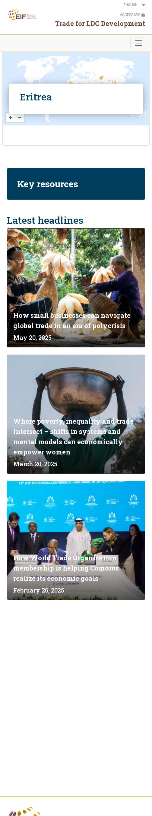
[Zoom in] (10, 117)
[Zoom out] (19, 117)
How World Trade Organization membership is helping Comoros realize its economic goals (66, 568)
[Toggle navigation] (138, 43)
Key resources (47, 184)
